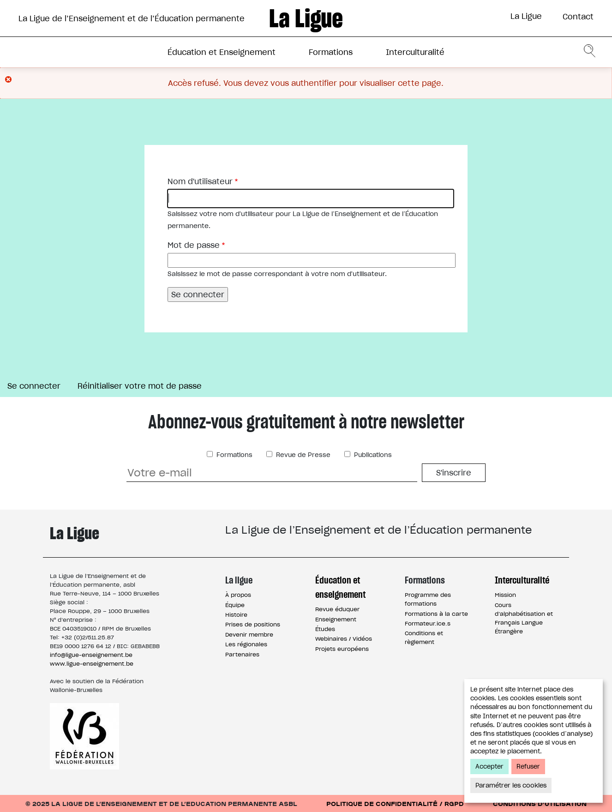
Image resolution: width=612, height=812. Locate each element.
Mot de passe (194, 245)
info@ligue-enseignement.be (91, 654)
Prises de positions (252, 624)
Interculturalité (415, 52)
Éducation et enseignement (340, 587)
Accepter (489, 766)
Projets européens (342, 648)
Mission (505, 594)
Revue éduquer (337, 609)
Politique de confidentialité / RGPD (395, 803)
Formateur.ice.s (427, 623)
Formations (331, 52)
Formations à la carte (436, 613)
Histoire (236, 614)
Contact (578, 16)
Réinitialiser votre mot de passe (140, 386)
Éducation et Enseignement (222, 52)
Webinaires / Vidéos (343, 638)
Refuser (528, 766)
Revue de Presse (302, 455)
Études (325, 629)
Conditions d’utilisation (540, 803)
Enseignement (335, 619)
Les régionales (246, 644)
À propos (238, 594)
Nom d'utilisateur (200, 181)
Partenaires (242, 654)
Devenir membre (249, 634)
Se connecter (37, 386)
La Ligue (526, 16)
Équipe (235, 604)
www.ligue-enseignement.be (91, 663)
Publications (372, 455)
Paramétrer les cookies (510, 785)
